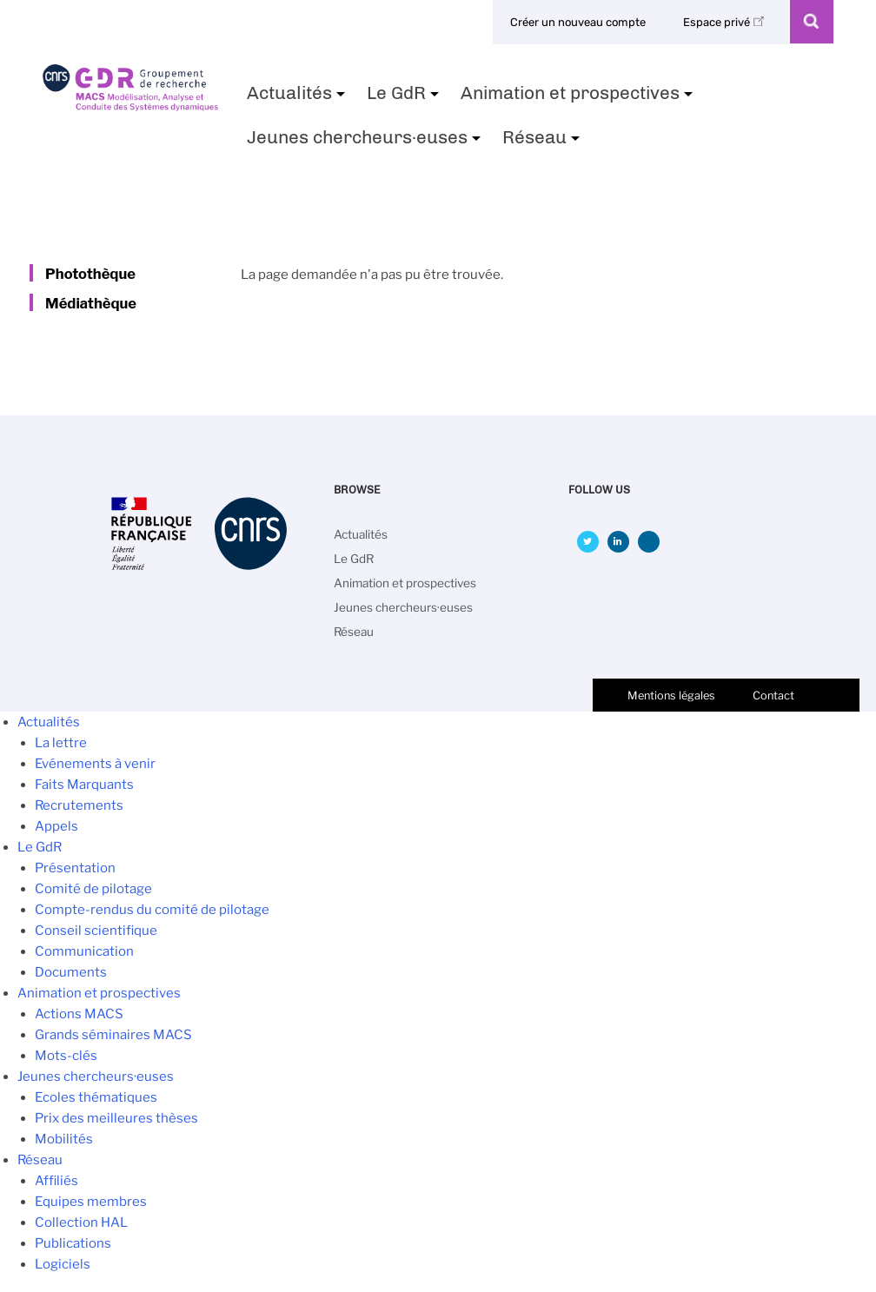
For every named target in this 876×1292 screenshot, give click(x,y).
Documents (71, 972)
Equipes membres (91, 1201)
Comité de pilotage (93, 889)
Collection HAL (81, 1222)
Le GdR (405, 98)
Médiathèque (90, 303)
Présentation (75, 868)
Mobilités (64, 1139)
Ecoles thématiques (96, 1097)
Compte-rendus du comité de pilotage (152, 910)
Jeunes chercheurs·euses (366, 142)
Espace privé (726, 22)
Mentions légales (671, 695)
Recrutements (79, 805)
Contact (773, 695)
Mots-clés (66, 1055)
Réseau (543, 142)
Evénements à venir (95, 764)
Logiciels (62, 1264)
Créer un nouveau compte (578, 22)
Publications (73, 1243)
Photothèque (90, 273)
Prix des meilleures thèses (116, 1118)
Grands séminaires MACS (113, 1035)
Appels (56, 826)
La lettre (61, 743)
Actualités (298, 98)
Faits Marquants (84, 784)
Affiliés (56, 1181)
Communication (84, 951)
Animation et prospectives (579, 98)
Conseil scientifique (96, 930)
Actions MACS (79, 1014)
